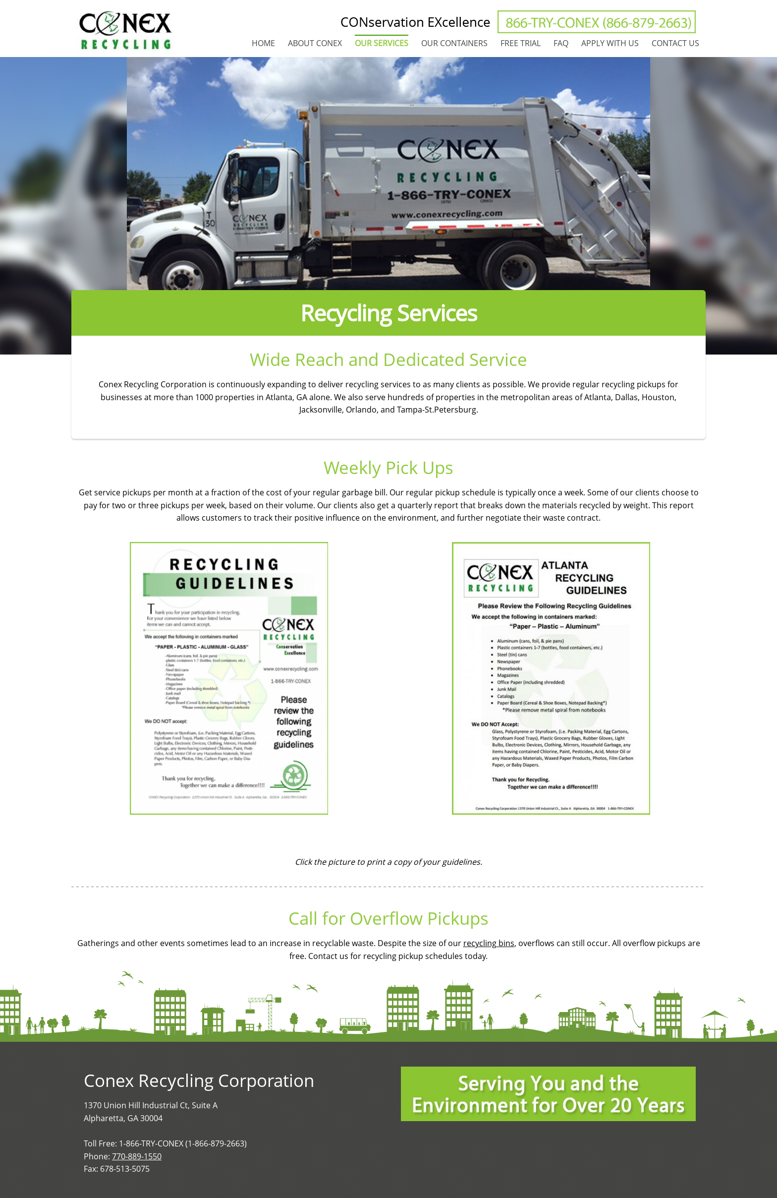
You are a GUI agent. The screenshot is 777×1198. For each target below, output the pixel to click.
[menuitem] (263, 43)
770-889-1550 (137, 1156)
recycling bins (488, 943)
